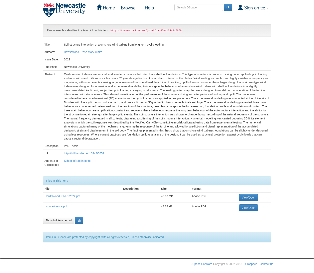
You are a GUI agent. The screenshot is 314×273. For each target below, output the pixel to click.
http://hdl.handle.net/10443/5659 (84, 153)
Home (108, 7)
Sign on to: (255, 7)
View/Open (248, 197)
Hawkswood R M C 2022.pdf (62, 196)
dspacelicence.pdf (56, 206)
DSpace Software (201, 264)
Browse (130, 7)
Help (149, 7)
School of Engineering (77, 160)
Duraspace (250, 264)
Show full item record (58, 220)
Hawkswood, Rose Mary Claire (83, 52)
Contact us (266, 264)
